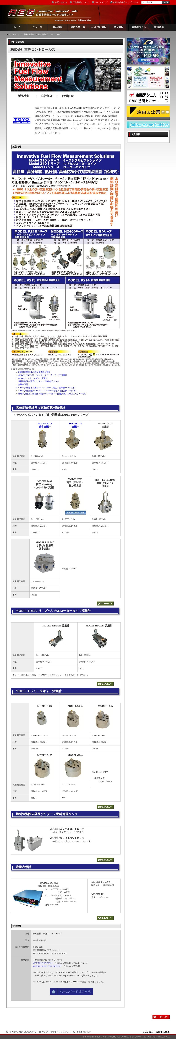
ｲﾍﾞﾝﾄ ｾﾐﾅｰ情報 (98, 27)
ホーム (17, 27)
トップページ (14, 34)
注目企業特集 (29, 34)
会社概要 (16, 925)
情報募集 (159, 27)
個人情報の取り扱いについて (22, 1032)
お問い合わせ (61, 2)
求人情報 (118, 27)
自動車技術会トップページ (125, 2)
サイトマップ (101, 2)
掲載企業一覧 (78, 27)
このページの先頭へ (161, 1017)
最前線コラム (138, 27)
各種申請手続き (83, 1032)
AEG (45, 14)
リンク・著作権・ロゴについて (56, 1032)
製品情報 (57, 27)
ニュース (37, 27)
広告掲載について (81, 2)
